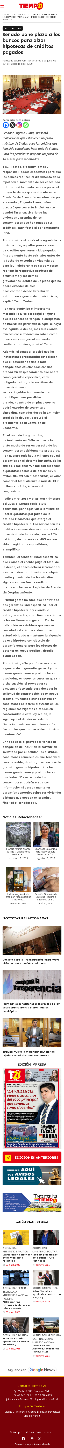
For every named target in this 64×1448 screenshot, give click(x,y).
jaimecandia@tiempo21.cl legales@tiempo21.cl (32, 1399)
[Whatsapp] (26, 125)
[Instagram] (19, 125)
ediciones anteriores (36, 1157)
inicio (6, 14)
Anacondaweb (42, 1444)
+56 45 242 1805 (22, 1395)
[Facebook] (6, 125)
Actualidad (21, 14)
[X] (13, 125)
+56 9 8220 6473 (42, 1395)
